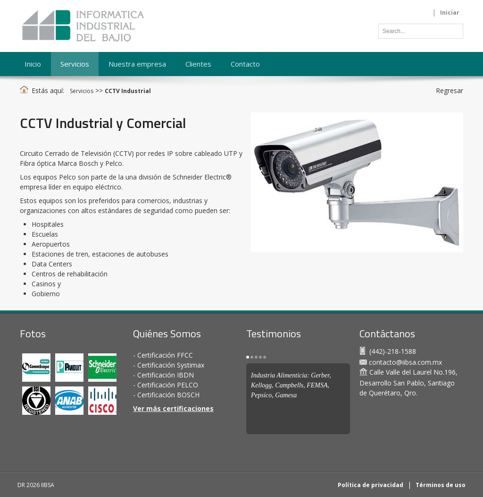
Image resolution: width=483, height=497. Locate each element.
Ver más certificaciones (173, 408)
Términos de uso (441, 485)
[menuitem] (75, 64)
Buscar (453, 30)
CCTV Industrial (128, 91)
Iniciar (449, 13)
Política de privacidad (370, 485)
